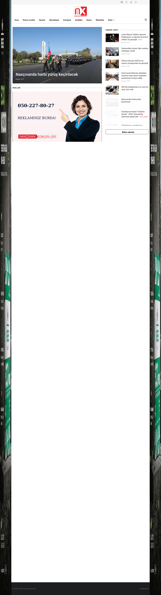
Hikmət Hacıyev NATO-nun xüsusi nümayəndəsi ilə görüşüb (134, 62)
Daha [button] (111, 20)
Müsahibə (100, 20)
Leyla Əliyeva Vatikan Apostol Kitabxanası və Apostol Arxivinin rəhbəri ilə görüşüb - (134, 37)
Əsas (17, 20)
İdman (89, 20)
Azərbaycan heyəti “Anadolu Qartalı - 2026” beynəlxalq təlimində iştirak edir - (134, 114)
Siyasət (42, 20)
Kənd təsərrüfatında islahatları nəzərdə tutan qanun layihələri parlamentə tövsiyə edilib (134, 75)
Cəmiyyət (67, 20)
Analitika (78, 20)
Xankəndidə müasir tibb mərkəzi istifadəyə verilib (134, 49)
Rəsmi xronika (29, 20)
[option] (57, 55)
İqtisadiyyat (54, 20)
